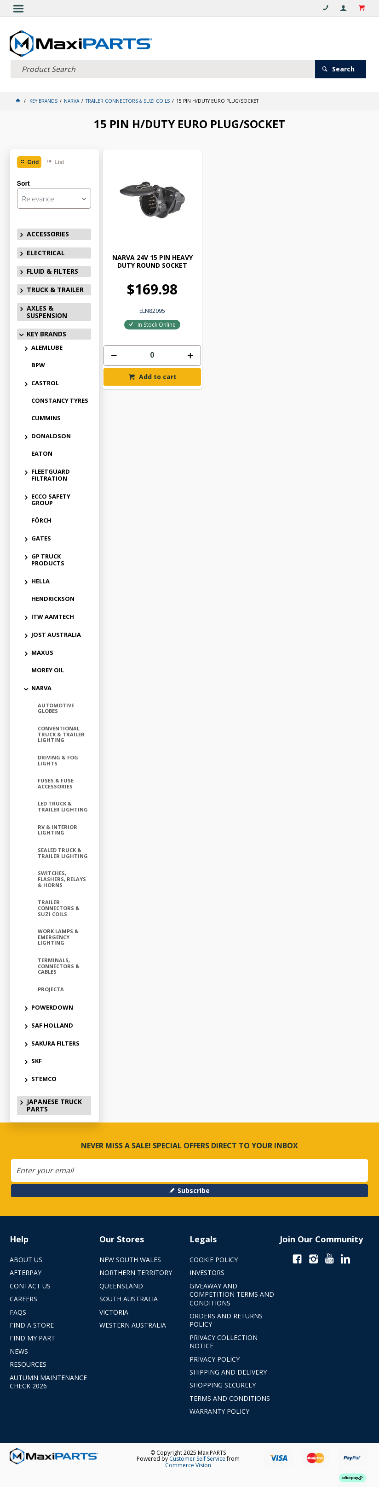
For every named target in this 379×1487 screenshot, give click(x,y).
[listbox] (54, 197)
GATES (41, 537)
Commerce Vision (188, 1464)
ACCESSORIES (48, 232)
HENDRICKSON (53, 597)
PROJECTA (51, 987)
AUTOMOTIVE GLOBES (56, 706)
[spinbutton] (144, 337)
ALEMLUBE (47, 346)
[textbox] (163, 68)
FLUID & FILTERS (52, 269)
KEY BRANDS (46, 332)
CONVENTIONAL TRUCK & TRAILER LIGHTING (61, 732)
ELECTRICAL (46, 251)
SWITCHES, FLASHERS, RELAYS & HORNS (62, 877)
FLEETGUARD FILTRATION (50, 473)
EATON (41, 452)
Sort (23, 182)
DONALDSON (51, 434)
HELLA (40, 580)
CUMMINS (46, 416)
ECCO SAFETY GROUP (50, 497)
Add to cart (148, 357)
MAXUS (42, 651)
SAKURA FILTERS (55, 1041)
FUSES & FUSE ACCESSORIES (56, 782)
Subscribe (194, 1189)
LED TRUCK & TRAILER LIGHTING (63, 805)
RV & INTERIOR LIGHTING (57, 828)
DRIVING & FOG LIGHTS (58, 758)
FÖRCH (41, 519)
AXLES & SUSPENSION (47, 310)
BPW (38, 363)
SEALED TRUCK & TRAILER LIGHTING (63, 851)
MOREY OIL (47, 668)
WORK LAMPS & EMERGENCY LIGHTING (58, 935)
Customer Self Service (197, 1457)
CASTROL (45, 381)
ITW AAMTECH (52, 615)
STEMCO (44, 1077)
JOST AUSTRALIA (56, 633)
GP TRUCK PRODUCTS (47, 558)
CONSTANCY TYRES (59, 399)
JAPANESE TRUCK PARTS (54, 1104)
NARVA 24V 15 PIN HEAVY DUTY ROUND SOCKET (144, 242)
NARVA (41, 686)
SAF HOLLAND (52, 1024)
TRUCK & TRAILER (55, 288)
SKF (36, 1059)
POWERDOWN (52, 1006)
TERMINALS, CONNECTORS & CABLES (59, 964)
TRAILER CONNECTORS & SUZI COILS (59, 906)
